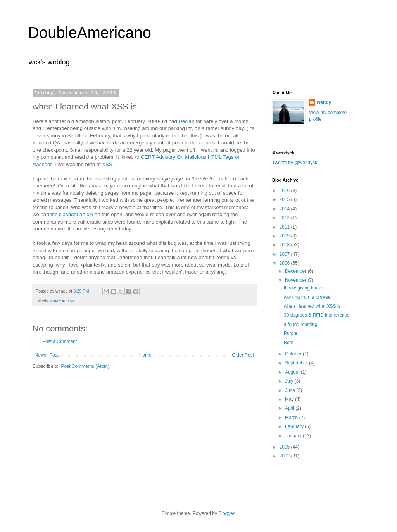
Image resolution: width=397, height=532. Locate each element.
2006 (285, 263)
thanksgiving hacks (303, 288)
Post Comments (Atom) (85, 366)
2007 (285, 254)
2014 (285, 208)
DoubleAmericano (89, 32)
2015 (285, 199)
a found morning (301, 324)
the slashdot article (71, 214)
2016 (285, 190)
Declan (186, 121)
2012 (285, 217)
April (290, 408)
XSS (107, 164)
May (290, 399)
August (293, 372)
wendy (324, 102)
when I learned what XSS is (312, 306)
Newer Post (47, 355)
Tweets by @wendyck (294, 162)
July (290, 381)
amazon (57, 300)
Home (145, 355)
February (295, 426)
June (290, 390)
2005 (285, 447)
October (294, 354)
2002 (285, 456)
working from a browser (308, 297)
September (297, 363)
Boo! (288, 342)
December (296, 271)
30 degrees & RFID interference (316, 315)
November (296, 280)
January (294, 435)
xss (70, 300)
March (292, 417)
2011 (285, 227)
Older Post (243, 355)
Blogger (226, 513)
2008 (285, 245)
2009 (285, 236)
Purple (290, 333)
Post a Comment (59, 341)
